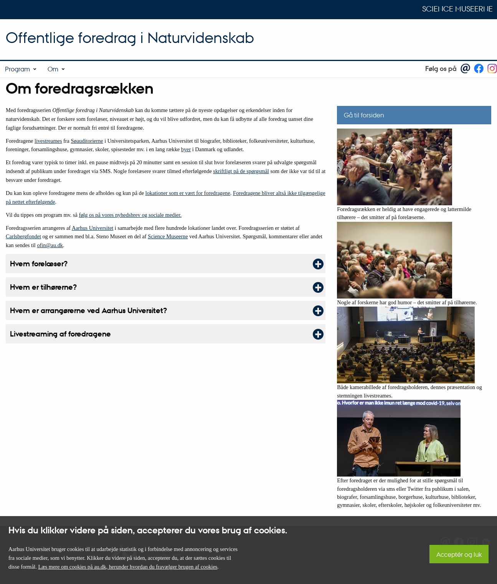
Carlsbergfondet (23, 236)
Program (17, 69)
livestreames (48, 141)
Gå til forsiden (364, 115)
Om (53, 69)
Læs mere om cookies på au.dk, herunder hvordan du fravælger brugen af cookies (127, 567)
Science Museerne (457, 8)
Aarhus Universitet (92, 228)
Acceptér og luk (459, 554)
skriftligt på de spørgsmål (241, 171)
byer (186, 149)
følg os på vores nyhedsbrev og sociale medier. (130, 215)
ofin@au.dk (50, 245)
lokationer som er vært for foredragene (187, 193)
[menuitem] (21, 69)
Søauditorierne (87, 141)
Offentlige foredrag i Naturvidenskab (130, 37)
